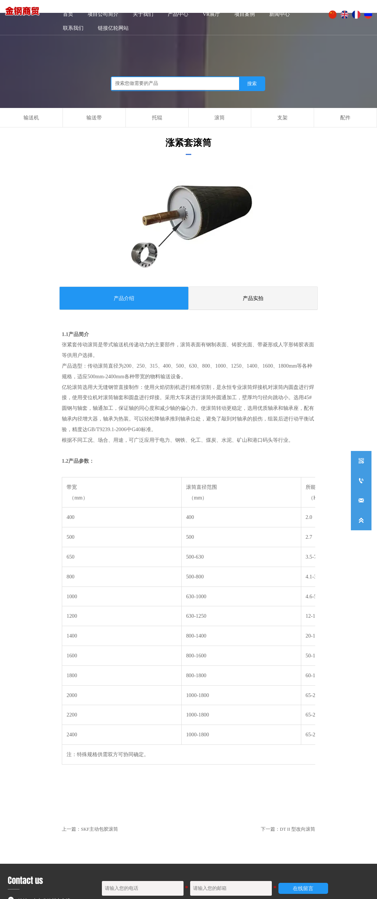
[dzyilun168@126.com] (361, 500)
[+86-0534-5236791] (361, 481)
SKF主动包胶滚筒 (99, 829)
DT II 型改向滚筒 (297, 829)
